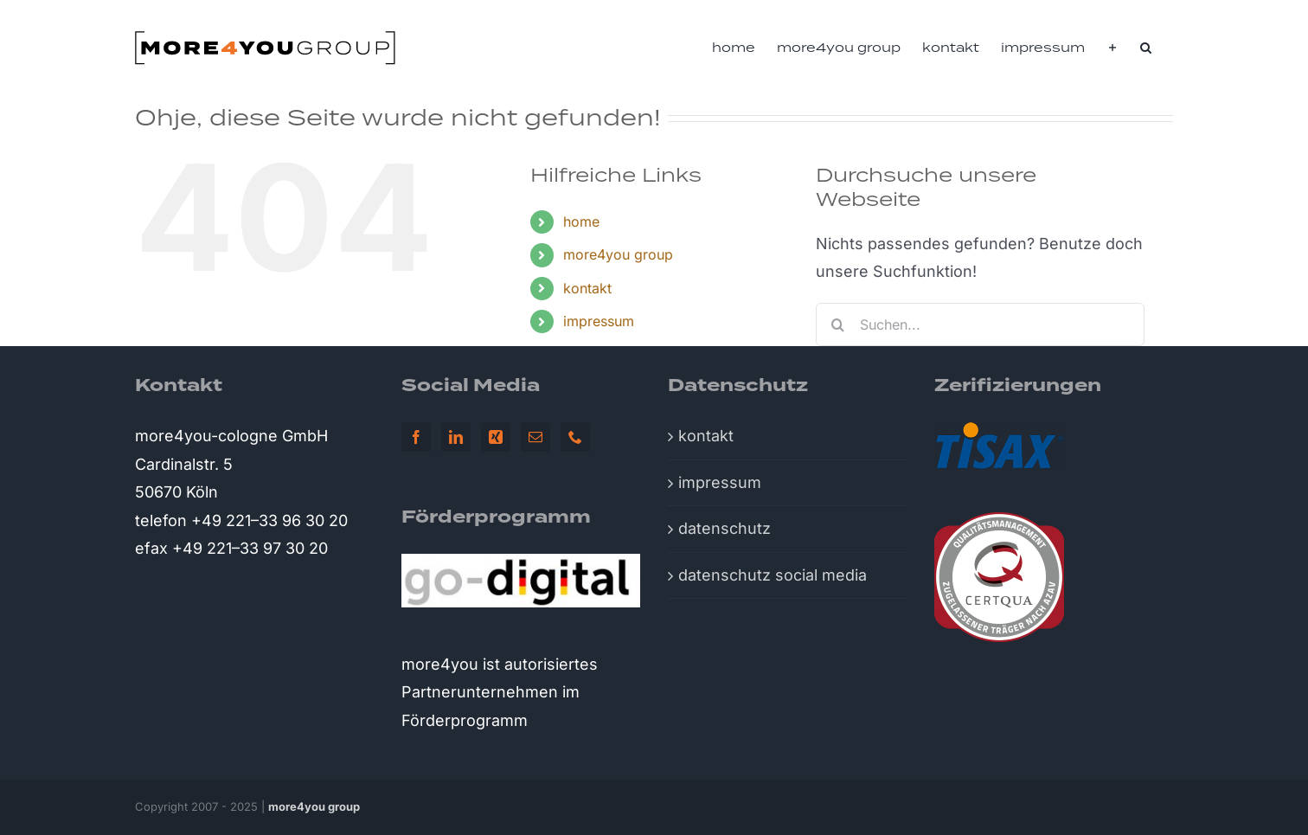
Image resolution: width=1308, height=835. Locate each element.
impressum (598, 321)
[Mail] (535, 437)
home (581, 221)
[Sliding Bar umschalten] (1112, 47)
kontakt (587, 288)
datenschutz (724, 528)
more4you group (618, 254)
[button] (1145, 47)
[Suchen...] (980, 324)
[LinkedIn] (456, 437)
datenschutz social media (772, 575)
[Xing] (495, 437)
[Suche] (837, 324)
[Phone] (575, 437)
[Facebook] (416, 437)
